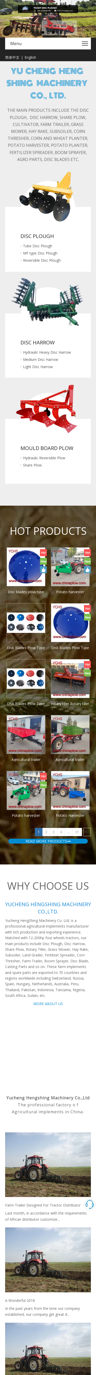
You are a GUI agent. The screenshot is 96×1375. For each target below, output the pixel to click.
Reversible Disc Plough (42, 260)
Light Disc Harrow (38, 318)
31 (77, 514)
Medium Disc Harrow (40, 310)
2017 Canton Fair (19, 1077)
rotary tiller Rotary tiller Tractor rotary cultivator (13, 497)
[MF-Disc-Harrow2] (48, 278)
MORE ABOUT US (48, 685)
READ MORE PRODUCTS (48, 523)
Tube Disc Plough (37, 245)
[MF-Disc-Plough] (48, 196)
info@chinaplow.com (33, 1221)
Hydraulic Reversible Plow (44, 360)
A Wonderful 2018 (20, 982)
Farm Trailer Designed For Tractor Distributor (43, 887)
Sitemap (73, 1262)
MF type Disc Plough (40, 253)
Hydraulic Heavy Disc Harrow (47, 303)
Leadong (55, 1262)
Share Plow (32, 368)
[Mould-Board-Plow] (48, 336)
